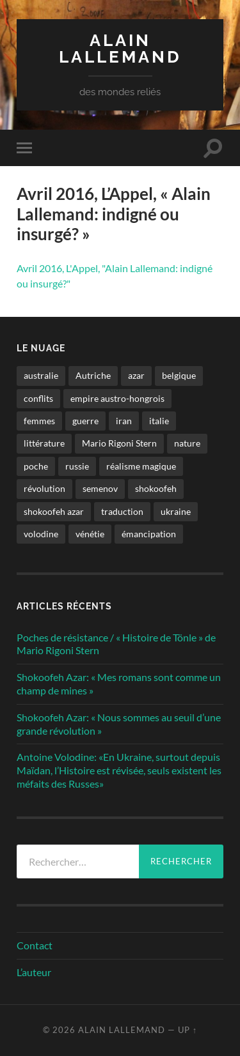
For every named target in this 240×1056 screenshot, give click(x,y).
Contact (34, 945)
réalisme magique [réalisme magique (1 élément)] (141, 466)
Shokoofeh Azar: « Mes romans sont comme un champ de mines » (119, 683)
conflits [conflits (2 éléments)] (38, 398)
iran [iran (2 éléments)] (124, 420)
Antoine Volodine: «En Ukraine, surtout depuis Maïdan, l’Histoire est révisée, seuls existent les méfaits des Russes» (119, 770)
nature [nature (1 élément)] (187, 443)
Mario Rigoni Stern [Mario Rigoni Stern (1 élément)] (119, 443)
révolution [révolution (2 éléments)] (44, 488)
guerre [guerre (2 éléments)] (85, 420)
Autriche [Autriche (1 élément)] (93, 375)
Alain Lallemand (120, 48)
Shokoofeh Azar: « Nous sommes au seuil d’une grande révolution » (119, 724)
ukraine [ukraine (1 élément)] (176, 511)
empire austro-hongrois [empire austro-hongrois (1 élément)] (117, 398)
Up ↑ (187, 1030)
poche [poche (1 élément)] (36, 466)
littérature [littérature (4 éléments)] (44, 443)
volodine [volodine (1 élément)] (41, 533)
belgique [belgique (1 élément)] (179, 375)
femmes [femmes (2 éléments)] (39, 420)
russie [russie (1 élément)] (77, 466)
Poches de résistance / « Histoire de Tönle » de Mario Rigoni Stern (116, 644)
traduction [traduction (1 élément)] (122, 511)
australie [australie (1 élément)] (41, 375)
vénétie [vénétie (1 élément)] (90, 533)
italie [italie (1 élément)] (159, 420)
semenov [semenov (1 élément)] (100, 488)
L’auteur (34, 972)
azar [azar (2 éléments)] (136, 375)
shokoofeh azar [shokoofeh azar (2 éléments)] (54, 511)
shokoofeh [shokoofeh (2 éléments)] (156, 488)
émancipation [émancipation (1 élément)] (149, 533)
